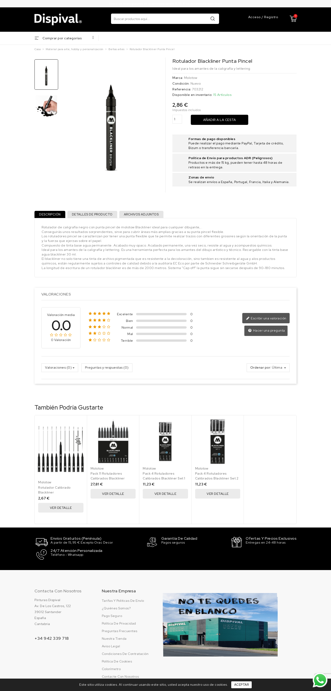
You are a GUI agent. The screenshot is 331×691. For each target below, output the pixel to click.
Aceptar (241, 685)
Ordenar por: (260, 369)
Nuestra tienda (114, 639)
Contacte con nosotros (120, 677)
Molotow (190, 78)
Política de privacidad (119, 624)
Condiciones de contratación (125, 654)
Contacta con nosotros (57, 591)
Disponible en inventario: (192, 95)
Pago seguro (112, 616)
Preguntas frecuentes (119, 631)
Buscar (212, 18)
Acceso (255, 17)
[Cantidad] (177, 119)
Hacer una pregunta (266, 332)
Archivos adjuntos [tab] (145, 215)
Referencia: (181, 89)
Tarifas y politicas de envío (123, 601)
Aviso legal (111, 646)
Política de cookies (117, 661)
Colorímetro (111, 669)
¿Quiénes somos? (116, 608)
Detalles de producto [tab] (94, 215)
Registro (271, 17)
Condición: (181, 83)
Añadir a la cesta (219, 120)
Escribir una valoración (267, 320)
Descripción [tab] (51, 215)
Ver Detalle (61, 509)
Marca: (177, 78)
